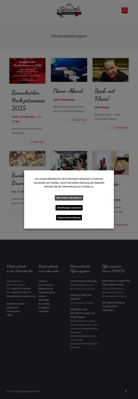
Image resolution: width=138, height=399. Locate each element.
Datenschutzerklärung (69, 217)
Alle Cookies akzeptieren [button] (69, 197)
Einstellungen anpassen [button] (69, 207)
